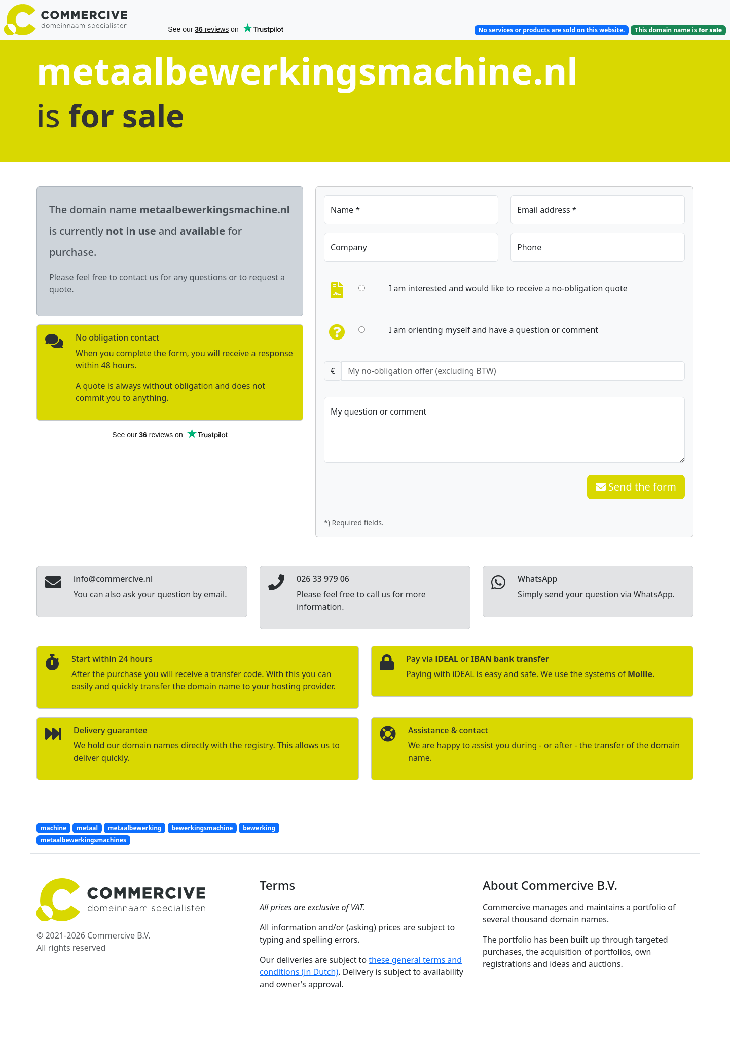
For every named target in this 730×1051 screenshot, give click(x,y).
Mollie (640, 674)
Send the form (636, 487)
